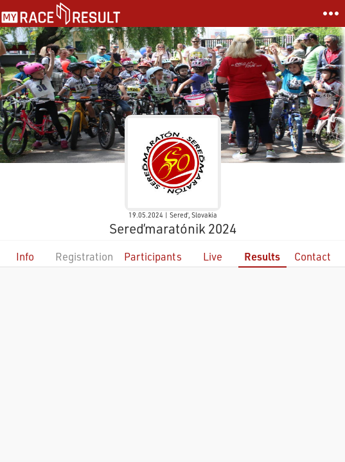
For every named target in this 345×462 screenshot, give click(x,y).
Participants (153, 256)
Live (212, 256)
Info (25, 256)
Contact (312, 256)
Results (262, 256)
